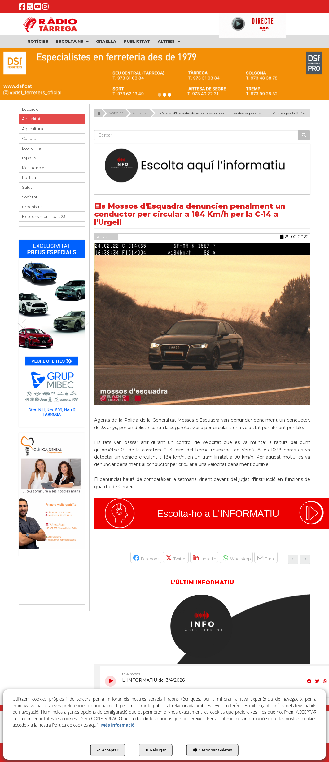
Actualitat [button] (31, 119)
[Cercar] (304, 135)
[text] (196, 135)
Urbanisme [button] (32, 207)
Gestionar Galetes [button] (212, 750)
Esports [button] (29, 158)
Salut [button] (27, 187)
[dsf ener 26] (164, 74)
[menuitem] (38, 41)
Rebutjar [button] (155, 750)
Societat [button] (29, 197)
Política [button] (29, 177)
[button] (22, 8)
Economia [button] (31, 148)
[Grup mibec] (52, 330)
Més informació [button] (117, 725)
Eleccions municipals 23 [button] (43, 216)
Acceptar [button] (107, 750)
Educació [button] (30, 109)
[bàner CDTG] (52, 491)
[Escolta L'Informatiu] (202, 166)
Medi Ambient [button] (35, 168)
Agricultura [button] (32, 128)
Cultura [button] (29, 138)
